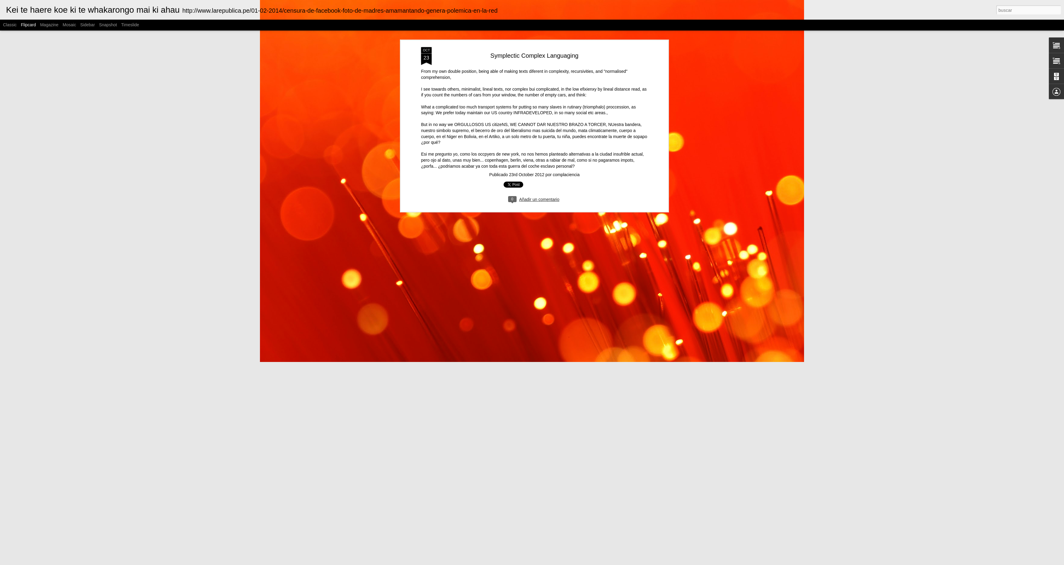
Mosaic (69, 24)
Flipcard (28, 24)
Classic (10, 24)
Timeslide (130, 24)
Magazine (49, 24)
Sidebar (87, 24)
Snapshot (108, 24)
